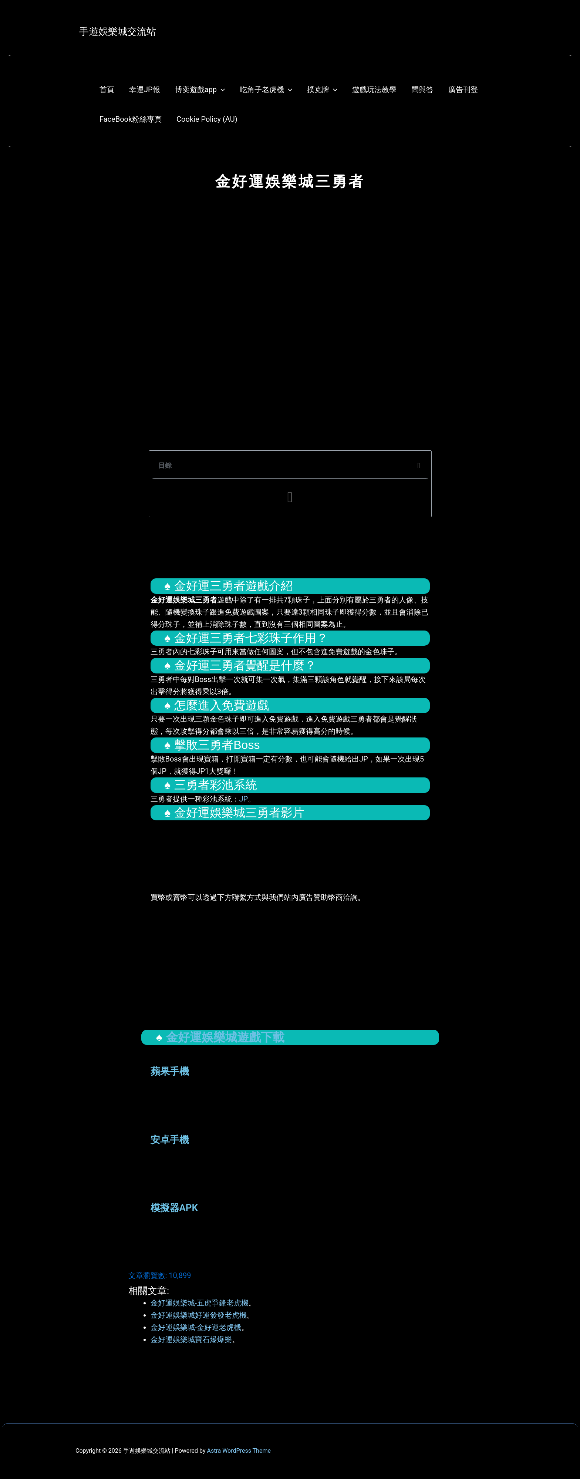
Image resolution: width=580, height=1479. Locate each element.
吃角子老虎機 (266, 89)
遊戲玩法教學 (374, 89)
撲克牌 (322, 89)
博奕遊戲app (200, 89)
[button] (418, 465)
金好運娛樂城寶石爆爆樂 (191, 1339)
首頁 (107, 89)
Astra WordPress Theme (238, 1450)
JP (243, 798)
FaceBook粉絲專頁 (131, 119)
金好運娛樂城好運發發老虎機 (199, 1315)
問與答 (422, 89)
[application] (221, 89)
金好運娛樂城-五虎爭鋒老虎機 (200, 1302)
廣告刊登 (463, 89)
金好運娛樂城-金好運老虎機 (196, 1327)
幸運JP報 (144, 89)
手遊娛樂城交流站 (117, 31)
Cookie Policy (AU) (206, 119)
